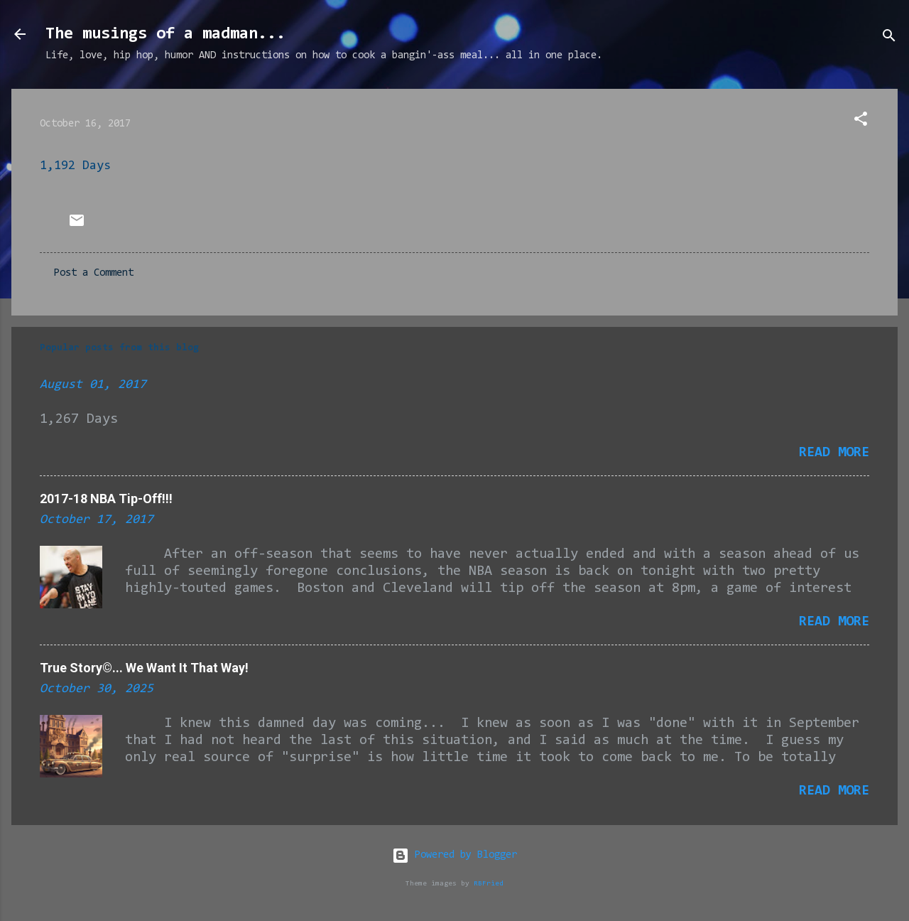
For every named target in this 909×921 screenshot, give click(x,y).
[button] (860, 122)
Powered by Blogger (454, 855)
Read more (834, 453)
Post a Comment (94, 273)
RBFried (489, 884)
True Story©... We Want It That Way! (144, 667)
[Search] (889, 38)
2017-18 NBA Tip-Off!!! (106, 498)
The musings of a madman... (165, 34)
